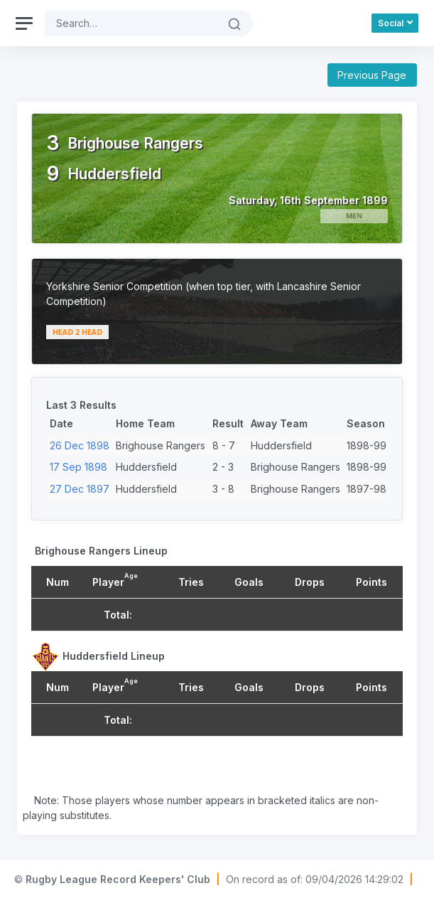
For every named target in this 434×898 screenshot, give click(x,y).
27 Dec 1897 (79, 489)
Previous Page (371, 75)
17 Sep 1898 (78, 467)
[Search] (131, 23)
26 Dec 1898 (79, 445)
